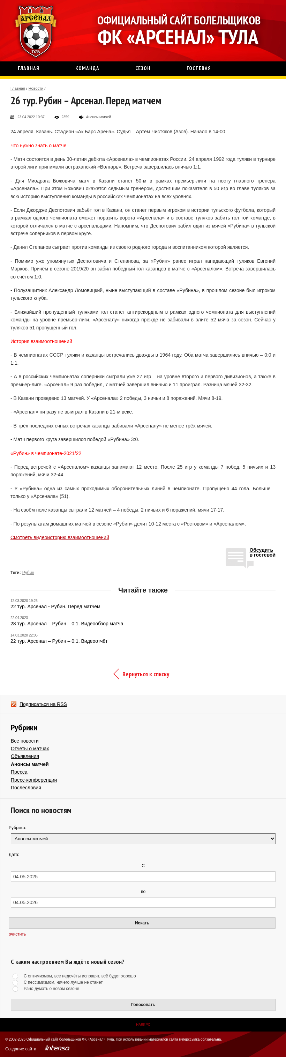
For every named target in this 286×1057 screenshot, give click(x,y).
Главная (17, 88)
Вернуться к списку (145, 674)
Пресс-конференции (34, 780)
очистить (17, 934)
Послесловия (26, 787)
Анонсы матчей (30, 764)
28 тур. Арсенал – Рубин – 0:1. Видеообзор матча (66, 623)
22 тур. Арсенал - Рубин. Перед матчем (55, 606)
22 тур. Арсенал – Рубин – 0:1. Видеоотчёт (59, 641)
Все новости (25, 741)
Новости (36, 88)
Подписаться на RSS (43, 704)
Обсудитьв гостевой (262, 553)
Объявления (25, 756)
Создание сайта (20, 1049)
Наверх (143, 1025)
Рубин (28, 572)
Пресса (19, 772)
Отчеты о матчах (30, 748)
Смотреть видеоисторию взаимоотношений (59, 537)
